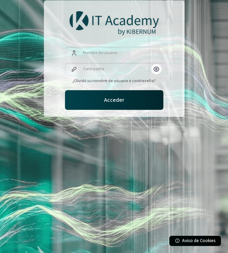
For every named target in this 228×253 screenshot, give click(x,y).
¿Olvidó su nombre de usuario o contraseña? (114, 81)
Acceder (114, 100)
